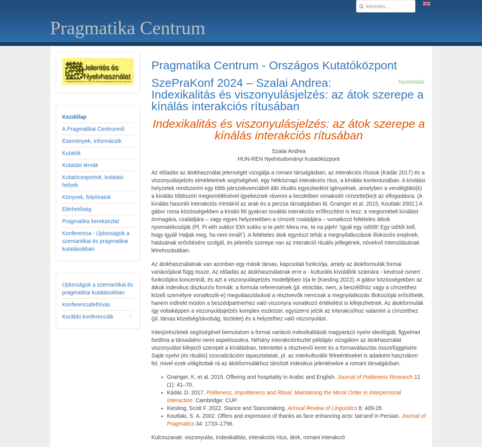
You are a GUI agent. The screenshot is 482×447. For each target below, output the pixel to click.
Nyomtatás (411, 82)
